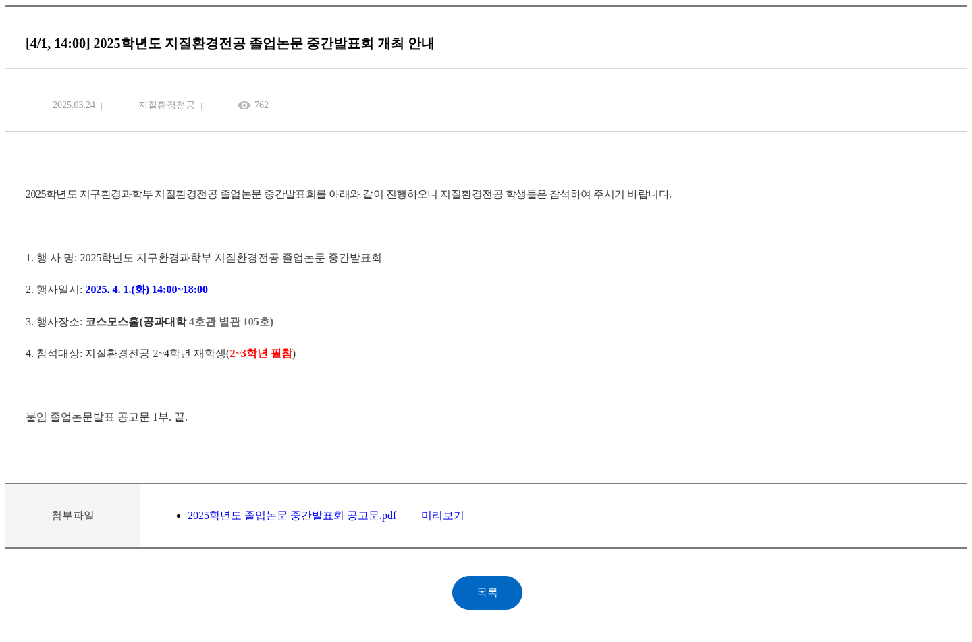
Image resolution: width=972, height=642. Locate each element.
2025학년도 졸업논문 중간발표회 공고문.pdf (293, 515)
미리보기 (442, 515)
